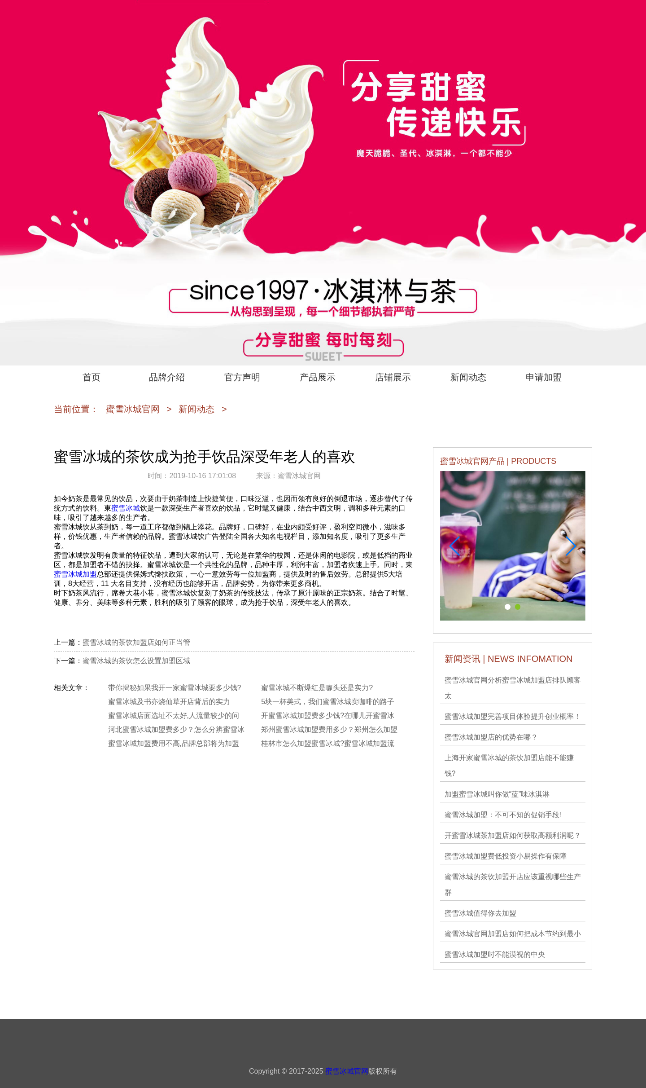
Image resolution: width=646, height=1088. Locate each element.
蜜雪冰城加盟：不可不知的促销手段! (503, 815)
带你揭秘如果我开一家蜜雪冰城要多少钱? (174, 688)
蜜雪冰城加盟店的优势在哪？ (491, 737)
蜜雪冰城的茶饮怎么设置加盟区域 (136, 661)
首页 (91, 377)
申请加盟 (544, 377)
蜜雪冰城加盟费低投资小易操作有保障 (506, 856)
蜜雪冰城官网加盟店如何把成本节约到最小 (513, 934)
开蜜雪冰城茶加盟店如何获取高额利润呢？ (513, 835)
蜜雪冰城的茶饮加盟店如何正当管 (136, 642)
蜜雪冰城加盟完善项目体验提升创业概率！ (513, 716)
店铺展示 (393, 377)
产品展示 (318, 377)
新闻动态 (468, 377)
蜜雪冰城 (125, 508)
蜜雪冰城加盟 (75, 574)
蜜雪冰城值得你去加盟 (480, 913)
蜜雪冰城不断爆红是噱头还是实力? (317, 688)
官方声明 (242, 377)
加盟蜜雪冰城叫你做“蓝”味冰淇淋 (497, 794)
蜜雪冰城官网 (133, 409)
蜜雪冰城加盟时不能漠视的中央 (495, 954)
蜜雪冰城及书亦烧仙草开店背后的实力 (169, 701)
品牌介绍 (167, 377)
